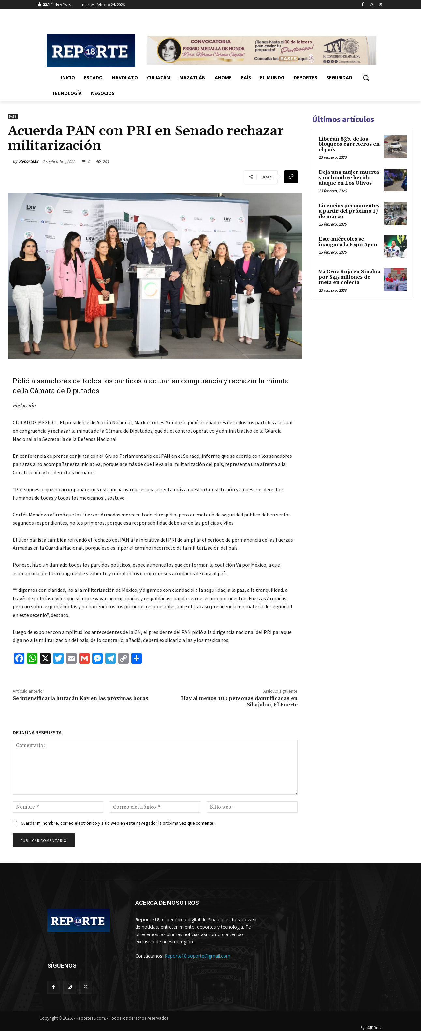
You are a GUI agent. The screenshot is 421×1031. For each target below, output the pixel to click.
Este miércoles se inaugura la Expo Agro (348, 242)
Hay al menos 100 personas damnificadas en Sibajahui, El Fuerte (239, 701)
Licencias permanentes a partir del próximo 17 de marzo (349, 211)
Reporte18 (28, 161)
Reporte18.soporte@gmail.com (197, 956)
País (13, 116)
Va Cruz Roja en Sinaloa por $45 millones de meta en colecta (349, 277)
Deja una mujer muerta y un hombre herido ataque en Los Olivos (349, 177)
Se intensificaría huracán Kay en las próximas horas (80, 698)
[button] (366, 77)
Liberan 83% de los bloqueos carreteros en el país (349, 144)
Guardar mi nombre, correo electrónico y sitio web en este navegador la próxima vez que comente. (117, 823)
